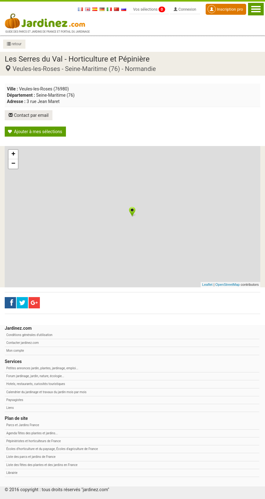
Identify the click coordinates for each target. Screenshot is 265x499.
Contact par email (28, 115)
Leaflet (207, 284)
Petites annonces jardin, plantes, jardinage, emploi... (42, 368)
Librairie (12, 473)
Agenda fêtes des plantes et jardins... (32, 433)
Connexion (185, 9)
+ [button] (13, 154)
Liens (10, 408)
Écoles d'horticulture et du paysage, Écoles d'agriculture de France (52, 449)
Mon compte (15, 350)
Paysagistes (14, 400)
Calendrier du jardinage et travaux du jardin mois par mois (46, 392)
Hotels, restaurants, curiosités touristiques (35, 384)
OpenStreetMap (227, 284)
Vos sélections (149, 9)
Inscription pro (225, 9)
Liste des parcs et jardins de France (31, 456)
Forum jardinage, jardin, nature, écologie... (35, 376)
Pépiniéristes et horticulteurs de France (33, 441)
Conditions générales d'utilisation (29, 335)
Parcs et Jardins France (22, 425)
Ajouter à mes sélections (35, 131)
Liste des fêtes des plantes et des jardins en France (42, 465)
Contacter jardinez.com (22, 342)
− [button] (13, 164)
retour (14, 44)
